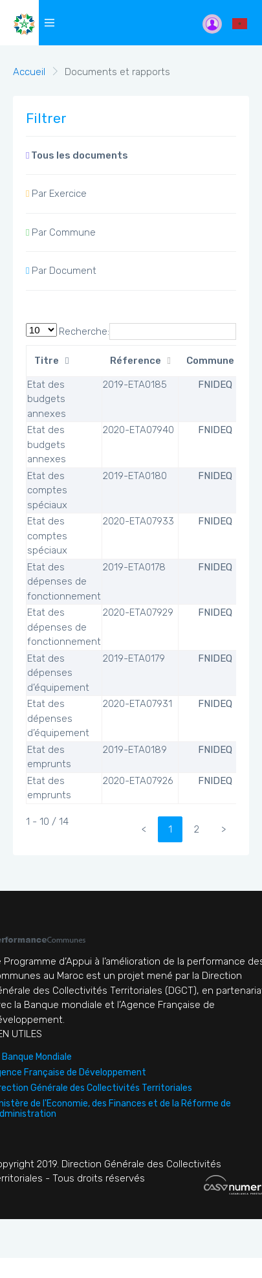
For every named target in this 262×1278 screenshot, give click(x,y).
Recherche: (147, 332)
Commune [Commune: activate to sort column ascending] (210, 360)
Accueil (29, 72)
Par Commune (61, 232)
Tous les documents (77, 155)
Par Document (61, 270)
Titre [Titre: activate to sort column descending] (46, 360)
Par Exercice (56, 193)
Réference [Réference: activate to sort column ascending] (135, 360)
